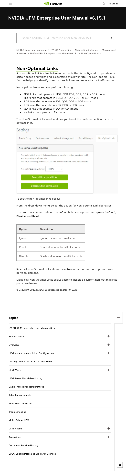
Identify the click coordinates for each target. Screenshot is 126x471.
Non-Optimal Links (91, 53)
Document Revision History (23, 445)
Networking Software (86, 49)
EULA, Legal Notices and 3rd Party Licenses (32, 453)
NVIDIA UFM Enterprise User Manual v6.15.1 (54, 53)
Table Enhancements (20, 395)
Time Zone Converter (20, 403)
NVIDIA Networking (61, 49)
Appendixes (15, 437)
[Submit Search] (110, 38)
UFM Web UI (15, 369)
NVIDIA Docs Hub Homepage (31, 49)
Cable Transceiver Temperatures (26, 386)
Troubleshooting (17, 411)
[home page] (53, 3)
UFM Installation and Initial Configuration (31, 353)
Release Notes (16, 336)
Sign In (113, 3)
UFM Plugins (15, 428)
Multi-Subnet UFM (19, 420)
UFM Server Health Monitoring (25, 378)
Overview (14, 344)
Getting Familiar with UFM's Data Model (30, 361)
